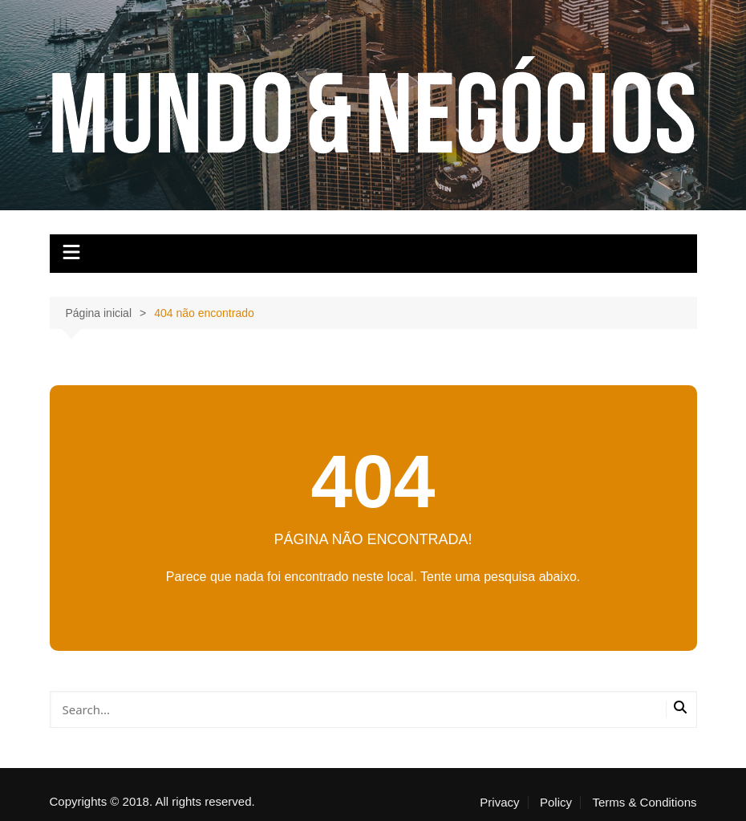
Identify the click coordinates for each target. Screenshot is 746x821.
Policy (556, 802)
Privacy (499, 802)
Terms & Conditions (644, 802)
